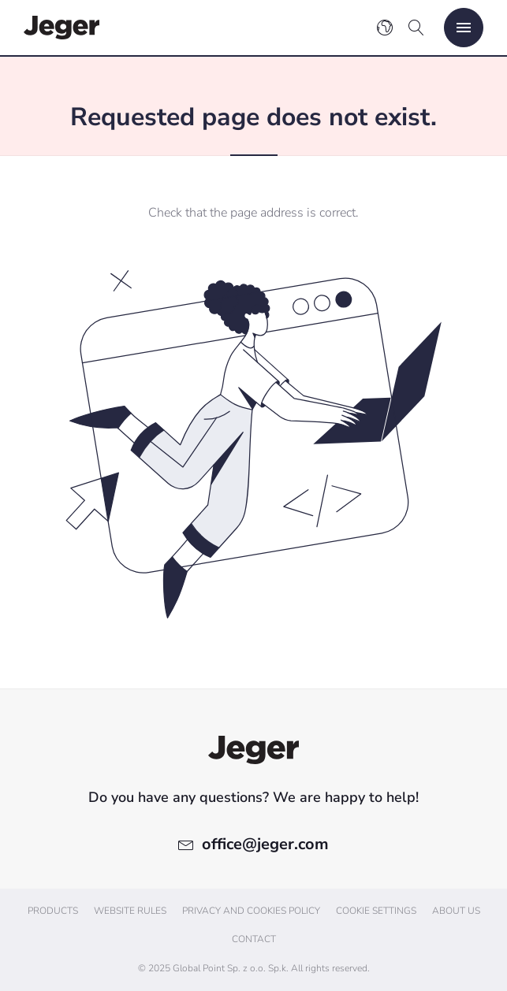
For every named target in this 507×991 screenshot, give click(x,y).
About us (456, 910)
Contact (254, 939)
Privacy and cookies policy (251, 910)
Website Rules (130, 910)
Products (53, 910)
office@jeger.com (265, 844)
